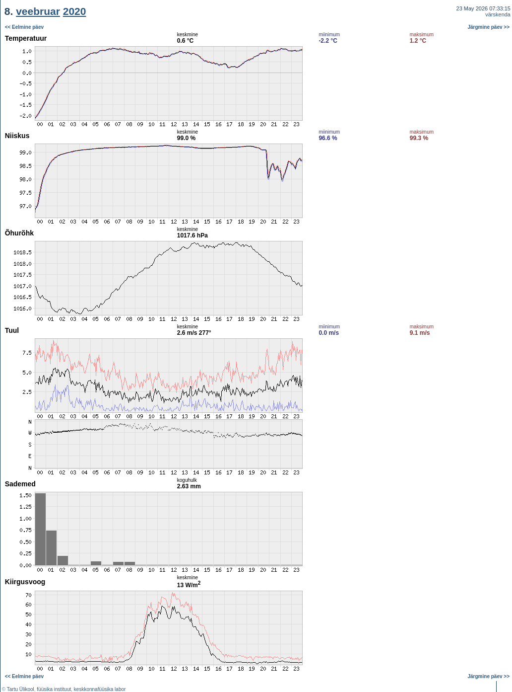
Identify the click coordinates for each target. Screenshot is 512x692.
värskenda (498, 14)
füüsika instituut (54, 689)
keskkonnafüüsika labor (100, 689)
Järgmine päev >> (489, 27)
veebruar (38, 11)
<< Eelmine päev (24, 27)
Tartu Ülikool (20, 689)
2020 (74, 11)
